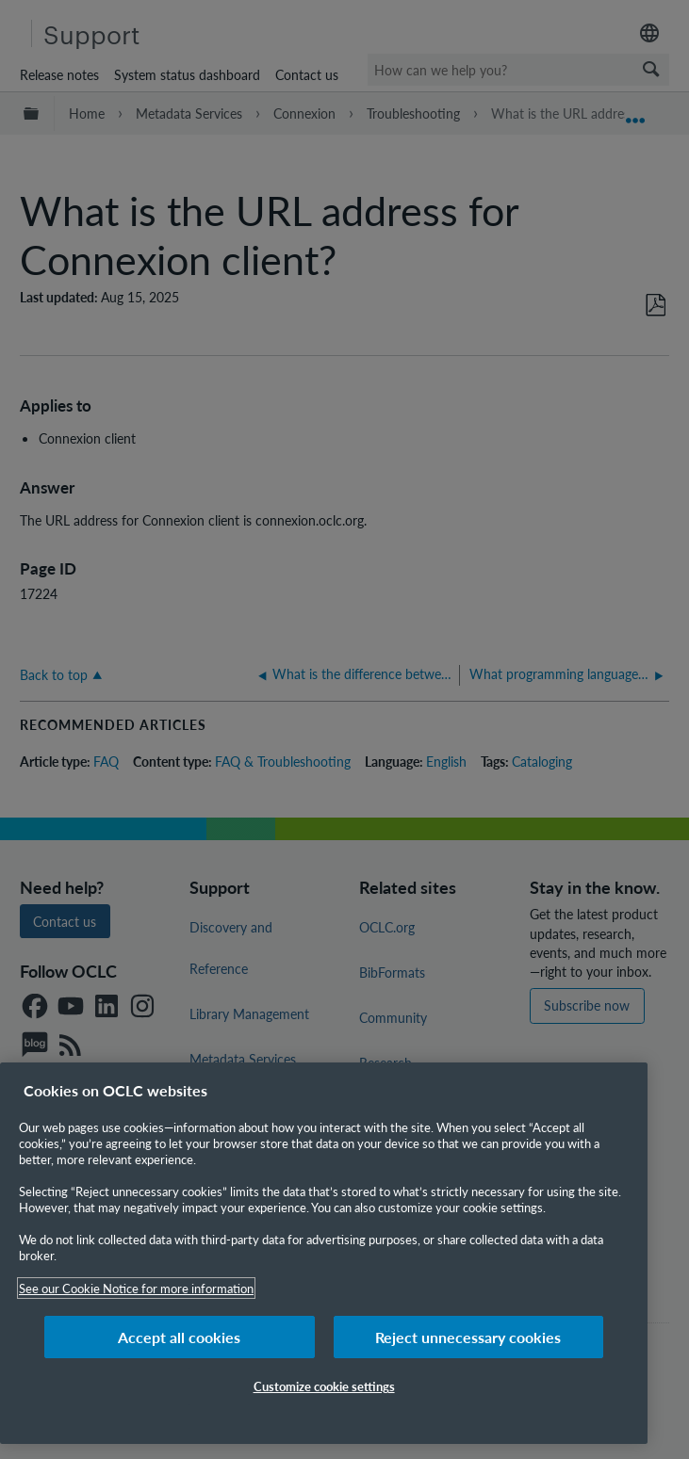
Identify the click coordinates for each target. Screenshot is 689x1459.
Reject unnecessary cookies (468, 1337)
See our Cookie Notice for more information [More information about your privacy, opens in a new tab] (136, 1288)
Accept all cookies (179, 1337)
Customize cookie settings (324, 1386)
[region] (324, 1253)
